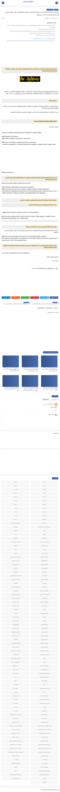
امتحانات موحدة (44, 647)
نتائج (16, 771)
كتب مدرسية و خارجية (44, 703)
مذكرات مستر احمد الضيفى (44, 744)
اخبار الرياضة (15, 538)
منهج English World (15, 763)
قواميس (16, 699)
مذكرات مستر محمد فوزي (15, 748)
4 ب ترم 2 (44, 515)
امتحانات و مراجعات (44, 654)
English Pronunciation (15, 523)
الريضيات (16, 583)
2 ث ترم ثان (44, 500)
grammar (16, 530)
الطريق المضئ (28, 2)
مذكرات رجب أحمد (15, 729)
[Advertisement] (30, 55)
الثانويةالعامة (44, 568)
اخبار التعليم (44, 538)
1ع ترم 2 (15, 489)
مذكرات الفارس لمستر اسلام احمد (44, 726)
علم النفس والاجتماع (44, 688)
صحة (15, 681)
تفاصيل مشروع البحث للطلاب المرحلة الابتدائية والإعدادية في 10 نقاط (11, 389)
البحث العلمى (44, 553)
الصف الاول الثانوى (44, 590)
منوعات (15, 767)
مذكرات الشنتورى (15, 722)
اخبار (56, 9)
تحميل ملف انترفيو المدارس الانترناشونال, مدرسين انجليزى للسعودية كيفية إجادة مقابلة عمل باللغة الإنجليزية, (31, 40)
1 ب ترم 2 (16, 482)
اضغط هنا (55, 261)
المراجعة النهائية (15, 632)
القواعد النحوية (15, 617)
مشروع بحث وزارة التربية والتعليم (15, 752)
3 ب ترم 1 (16, 504)
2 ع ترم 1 (15, 500)
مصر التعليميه (44, 756)
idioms (44, 534)
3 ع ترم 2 (15, 508)
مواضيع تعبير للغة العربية (44, 771)
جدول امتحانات (15, 673)
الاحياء (44, 549)
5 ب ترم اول (44, 519)
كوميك (15, 707)
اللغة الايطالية (15, 624)
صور (44, 684)
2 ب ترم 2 (44, 493)
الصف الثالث (15, 590)
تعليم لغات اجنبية (16, 662)
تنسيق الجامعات (44, 669)
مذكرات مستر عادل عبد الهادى (44, 748)
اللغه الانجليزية (44, 632)
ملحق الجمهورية (15, 756)
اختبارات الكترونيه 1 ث (15, 542)
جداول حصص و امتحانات (44, 673)
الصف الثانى (44, 598)
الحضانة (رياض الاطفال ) (15, 575)
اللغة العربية (44, 628)
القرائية (44, 617)
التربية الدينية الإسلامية (16, 557)
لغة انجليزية (41, 308)
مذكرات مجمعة (15, 737)
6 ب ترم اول (44, 523)
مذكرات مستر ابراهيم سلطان (15, 741)
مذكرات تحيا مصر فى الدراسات (44, 729)
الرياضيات (44, 583)
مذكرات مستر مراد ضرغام (44, 752)
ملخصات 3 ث (44, 763)
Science (44, 530)
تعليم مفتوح (15, 665)
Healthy (15, 527)
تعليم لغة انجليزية (44, 665)
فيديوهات (16, 692)
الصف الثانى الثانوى (44, 602)
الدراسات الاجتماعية (15, 579)
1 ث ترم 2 (16, 485)
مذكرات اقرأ (44, 718)
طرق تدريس (15, 684)
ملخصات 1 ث (44, 759)
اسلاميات (16, 545)
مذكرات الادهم (16, 718)
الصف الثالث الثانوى (15, 594)
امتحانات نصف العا (44, 650)
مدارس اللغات (44, 714)
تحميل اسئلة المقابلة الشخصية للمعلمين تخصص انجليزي (42, 33)
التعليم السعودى (15, 560)
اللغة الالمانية (16, 620)
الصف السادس (15, 605)
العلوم (44, 609)
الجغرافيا (44, 572)
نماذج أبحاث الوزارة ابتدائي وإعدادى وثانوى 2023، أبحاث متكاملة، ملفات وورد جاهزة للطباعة (49, 369)
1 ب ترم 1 (44, 482)
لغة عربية (15, 711)
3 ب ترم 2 (44, 508)
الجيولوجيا (15, 572)
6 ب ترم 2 (16, 519)
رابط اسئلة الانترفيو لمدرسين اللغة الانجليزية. (45, 35)
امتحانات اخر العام (44, 643)
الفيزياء (15, 613)
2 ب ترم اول (15, 493)
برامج (44, 658)
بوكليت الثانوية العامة (15, 658)
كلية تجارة (16, 703)
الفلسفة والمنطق (44, 613)
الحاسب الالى (44, 575)
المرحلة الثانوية (44, 639)
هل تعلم (44, 778)
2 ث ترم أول (15, 497)
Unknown (51, 403)
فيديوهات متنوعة (44, 696)
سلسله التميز (44, 681)
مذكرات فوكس (44, 737)
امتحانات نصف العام (15, 650)
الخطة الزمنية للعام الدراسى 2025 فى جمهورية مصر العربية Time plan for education (11, 369)
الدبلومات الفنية (44, 579)
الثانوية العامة (16, 564)
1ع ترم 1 (44, 489)
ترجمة (44, 662)
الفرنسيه (16, 609)
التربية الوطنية (44, 560)
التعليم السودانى (44, 564)
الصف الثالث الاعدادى (44, 594)
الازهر (16, 549)
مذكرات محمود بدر (44, 741)
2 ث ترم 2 (44, 497)
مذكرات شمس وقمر (15, 733)
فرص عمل (50, 9)
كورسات (44, 707)
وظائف (44, 782)
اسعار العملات (44, 545)
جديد (16, 677)
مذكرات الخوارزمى (44, 722)
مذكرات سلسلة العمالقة (44, 733)
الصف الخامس (15, 602)
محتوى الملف (52, 27)
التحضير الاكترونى (44, 557)
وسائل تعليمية (15, 778)
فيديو (44, 692)
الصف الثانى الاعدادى (15, 598)
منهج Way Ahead (44, 767)
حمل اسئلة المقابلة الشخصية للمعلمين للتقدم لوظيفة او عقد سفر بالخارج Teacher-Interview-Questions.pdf (31, 25)
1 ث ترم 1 (44, 485)
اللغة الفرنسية (15, 628)
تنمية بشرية (15, 669)
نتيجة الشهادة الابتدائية (15, 774)
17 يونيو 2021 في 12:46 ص (47, 404)
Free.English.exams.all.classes (44, 527)
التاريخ (15, 553)
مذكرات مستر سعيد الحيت (15, 744)
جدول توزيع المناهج (44, 677)
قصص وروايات (15, 696)
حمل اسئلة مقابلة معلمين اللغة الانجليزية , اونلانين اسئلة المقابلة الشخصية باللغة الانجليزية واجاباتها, (32, 31)
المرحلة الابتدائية (44, 635)
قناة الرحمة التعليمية (44, 699)
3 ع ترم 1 (44, 512)
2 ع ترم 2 (44, 504)
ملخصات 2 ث (16, 759)
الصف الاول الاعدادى (15, 587)
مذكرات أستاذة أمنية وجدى (15, 714)
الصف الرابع (44, 605)
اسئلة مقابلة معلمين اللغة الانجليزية (47, 29)
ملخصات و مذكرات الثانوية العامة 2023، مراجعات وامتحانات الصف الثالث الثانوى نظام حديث (30, 369)
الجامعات (16, 568)
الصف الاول (44, 587)
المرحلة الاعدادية (15, 635)
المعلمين (16, 639)
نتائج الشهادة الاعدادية (44, 774)
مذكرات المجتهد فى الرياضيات (15, 726)
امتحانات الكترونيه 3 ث (15, 643)
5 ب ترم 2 (16, 515)
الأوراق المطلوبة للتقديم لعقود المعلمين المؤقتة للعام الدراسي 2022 (50, 389)
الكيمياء (44, 620)
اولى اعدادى (15, 654)
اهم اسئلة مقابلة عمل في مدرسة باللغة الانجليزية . (43, 38)
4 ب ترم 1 (16, 512)
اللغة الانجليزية (44, 624)
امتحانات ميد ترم (15, 647)
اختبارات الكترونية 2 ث (44, 542)
